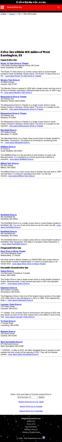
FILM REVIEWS (31, 427)
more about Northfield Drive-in (14, 244)
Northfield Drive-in (9, 215)
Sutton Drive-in (7, 271)
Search (12, 14)
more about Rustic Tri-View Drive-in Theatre (23, 76)
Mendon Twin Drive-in (10, 80)
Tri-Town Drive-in (8, 321)
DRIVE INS (31, 421)
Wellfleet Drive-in (8, 147)
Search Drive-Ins (14, 7)
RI (19, 14)
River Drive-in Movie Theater (13, 251)
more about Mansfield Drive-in (17, 143)
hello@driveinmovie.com (31, 418)
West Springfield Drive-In (12, 342)
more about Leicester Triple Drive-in (20, 317)
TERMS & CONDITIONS (31, 432)
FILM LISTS (31, 424)
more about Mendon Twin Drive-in (18, 93)
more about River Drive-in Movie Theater (29, 264)
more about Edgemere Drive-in (20, 300)
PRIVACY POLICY (31, 430)
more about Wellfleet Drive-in (22, 159)
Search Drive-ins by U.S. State (31, 402)
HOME (3, 14)
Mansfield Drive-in (9, 130)
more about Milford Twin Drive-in (21, 176)
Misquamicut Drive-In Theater (14, 97)
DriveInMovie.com (31, 2)
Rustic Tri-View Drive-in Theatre (15, 63)
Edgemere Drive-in (9, 288)
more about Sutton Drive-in (19, 284)
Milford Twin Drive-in (10, 163)
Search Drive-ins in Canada (31, 406)
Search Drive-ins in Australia (31, 411)
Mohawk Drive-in (8, 331)
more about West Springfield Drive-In (23, 354)
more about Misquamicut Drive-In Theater (26, 109)
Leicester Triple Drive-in (11, 304)
